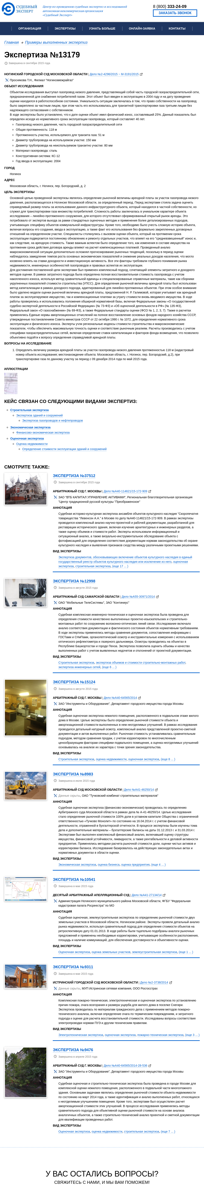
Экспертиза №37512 (74, 475)
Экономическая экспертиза (30, 427)
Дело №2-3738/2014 (154, 982)
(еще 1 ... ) (186, 952)
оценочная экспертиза (143, 759)
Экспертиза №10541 (74, 879)
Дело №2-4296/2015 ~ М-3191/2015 (114, 74)
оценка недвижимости (111, 759)
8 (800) (169, 6)
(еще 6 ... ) (109, 667)
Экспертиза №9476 (73, 1049)
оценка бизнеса (109, 865)
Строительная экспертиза (29, 410)
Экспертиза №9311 (73, 966)
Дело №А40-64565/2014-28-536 (125, 1065)
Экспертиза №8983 (73, 774)
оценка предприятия (135, 865)
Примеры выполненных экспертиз (56, 42)
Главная (11, 42)
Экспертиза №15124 (74, 682)
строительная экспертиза (93, 566)
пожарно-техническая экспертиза (160, 1035)
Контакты (177, 28)
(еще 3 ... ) (192, 1035)
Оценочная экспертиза (27, 438)
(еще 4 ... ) (158, 865)
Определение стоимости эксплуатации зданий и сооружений (64, 449)
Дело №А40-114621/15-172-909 (125, 491)
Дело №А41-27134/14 (147, 895)
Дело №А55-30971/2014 (138, 597)
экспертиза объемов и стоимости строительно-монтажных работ (140, 663)
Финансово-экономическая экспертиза (43, 432)
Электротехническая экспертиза (80, 1035)
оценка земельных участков (111, 952)
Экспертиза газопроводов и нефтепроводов (52, 420)
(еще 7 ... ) (168, 1131)
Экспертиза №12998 (74, 581)
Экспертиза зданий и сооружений (39, 415)
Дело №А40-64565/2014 (120, 698)
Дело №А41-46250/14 (139, 790)
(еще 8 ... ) (168, 759)
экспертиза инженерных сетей (79, 667)
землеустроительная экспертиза (154, 952)
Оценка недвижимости (32, 444)
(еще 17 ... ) (120, 566)
